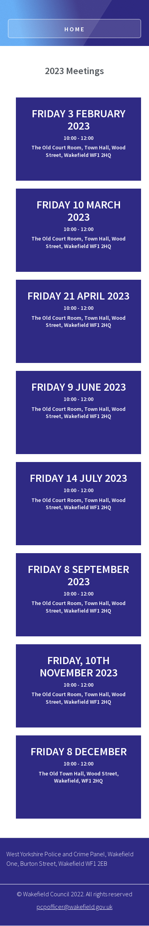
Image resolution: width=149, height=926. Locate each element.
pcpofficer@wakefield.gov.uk (74, 907)
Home (74, 29)
